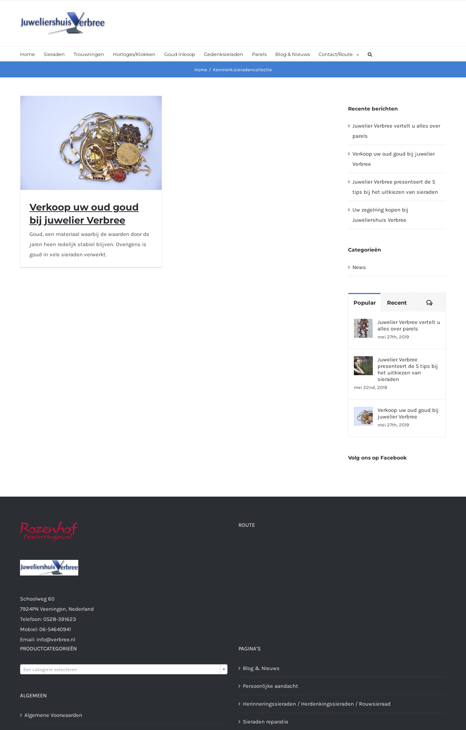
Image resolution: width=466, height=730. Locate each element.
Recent (397, 302)
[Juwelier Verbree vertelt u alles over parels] (363, 324)
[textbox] (123, 670)
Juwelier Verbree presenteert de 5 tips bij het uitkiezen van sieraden (408, 369)
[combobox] (124, 669)
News (359, 267)
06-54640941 (55, 629)
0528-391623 (59, 619)
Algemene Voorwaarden (53, 715)
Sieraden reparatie (265, 721)
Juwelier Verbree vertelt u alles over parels (409, 325)
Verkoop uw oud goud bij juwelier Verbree (408, 413)
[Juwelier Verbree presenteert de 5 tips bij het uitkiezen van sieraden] (363, 361)
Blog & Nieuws (261, 668)
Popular (365, 302)
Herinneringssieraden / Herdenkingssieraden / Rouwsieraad (317, 704)
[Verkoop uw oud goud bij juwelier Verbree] (363, 412)
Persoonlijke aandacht (270, 686)
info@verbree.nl (55, 639)
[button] (370, 54)
